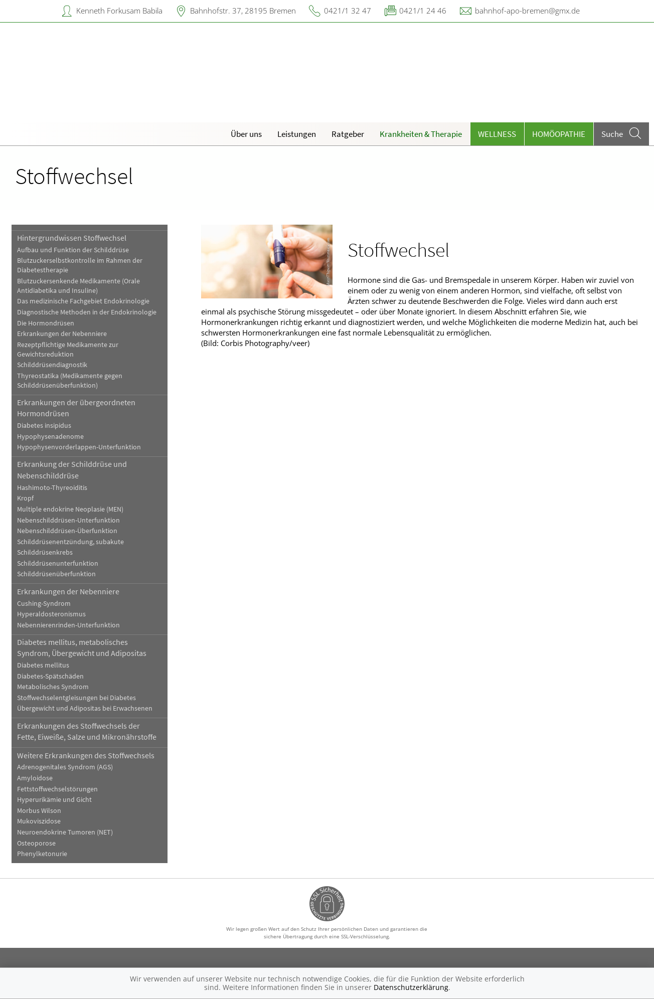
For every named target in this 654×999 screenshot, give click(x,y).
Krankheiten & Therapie (421, 133)
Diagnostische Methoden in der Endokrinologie (86, 312)
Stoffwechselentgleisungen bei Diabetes (76, 698)
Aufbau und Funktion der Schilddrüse (73, 250)
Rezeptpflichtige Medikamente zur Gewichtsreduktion (67, 350)
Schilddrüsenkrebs (45, 552)
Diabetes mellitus (43, 665)
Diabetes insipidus (44, 425)
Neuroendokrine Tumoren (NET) (65, 832)
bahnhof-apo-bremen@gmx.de (527, 11)
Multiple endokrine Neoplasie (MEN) (70, 509)
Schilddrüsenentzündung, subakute (70, 542)
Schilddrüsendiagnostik (52, 365)
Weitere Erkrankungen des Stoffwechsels (85, 755)
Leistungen (296, 133)
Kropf (25, 498)
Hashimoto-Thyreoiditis (52, 487)
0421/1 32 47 (347, 11)
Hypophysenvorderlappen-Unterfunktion (79, 447)
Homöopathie (558, 133)
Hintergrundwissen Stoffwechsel (71, 238)
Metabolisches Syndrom (53, 687)
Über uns (246, 133)
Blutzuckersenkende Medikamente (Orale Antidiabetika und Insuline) (78, 286)
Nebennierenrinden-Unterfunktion (68, 625)
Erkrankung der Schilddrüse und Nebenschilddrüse (72, 469)
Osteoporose (36, 843)
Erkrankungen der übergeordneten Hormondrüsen (76, 407)
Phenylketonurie (42, 854)
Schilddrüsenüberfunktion (56, 574)
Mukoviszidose (39, 821)
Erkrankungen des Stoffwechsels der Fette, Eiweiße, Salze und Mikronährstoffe (86, 731)
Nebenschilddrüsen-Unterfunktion (68, 520)
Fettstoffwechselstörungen (57, 789)
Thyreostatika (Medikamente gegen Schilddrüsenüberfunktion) (69, 381)
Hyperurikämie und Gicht (54, 799)
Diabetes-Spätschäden (50, 676)
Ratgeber (348, 133)
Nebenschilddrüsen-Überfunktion (67, 531)
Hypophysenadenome (50, 436)
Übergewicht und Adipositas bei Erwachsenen (84, 708)
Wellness (497, 133)
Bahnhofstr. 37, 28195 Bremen (243, 11)
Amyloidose (35, 778)
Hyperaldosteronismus (51, 614)
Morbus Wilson (39, 810)
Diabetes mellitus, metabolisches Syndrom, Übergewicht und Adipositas (81, 647)
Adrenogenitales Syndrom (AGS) (65, 767)
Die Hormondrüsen (45, 323)
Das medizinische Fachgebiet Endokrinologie (83, 301)
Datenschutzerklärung (411, 987)
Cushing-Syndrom (44, 603)
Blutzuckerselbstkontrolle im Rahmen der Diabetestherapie (79, 265)
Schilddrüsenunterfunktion (57, 563)
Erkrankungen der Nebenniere (62, 333)
